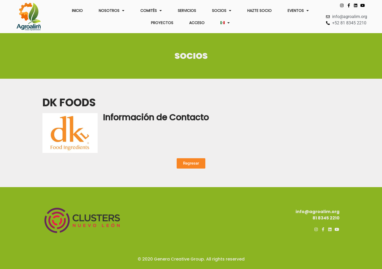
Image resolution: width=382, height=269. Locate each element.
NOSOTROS (111, 10)
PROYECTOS (162, 22)
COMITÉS (151, 10)
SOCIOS (221, 10)
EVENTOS (298, 10)
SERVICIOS (187, 10)
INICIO (77, 10)
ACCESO (197, 22)
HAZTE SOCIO (259, 10)
